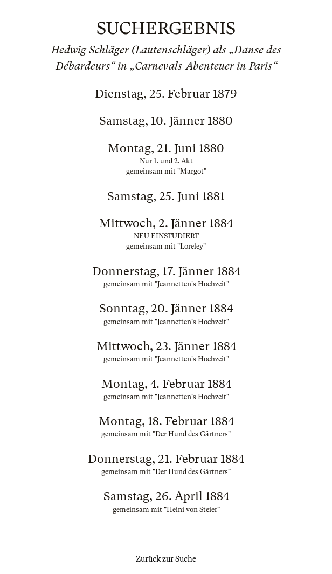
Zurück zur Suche (166, 559)
